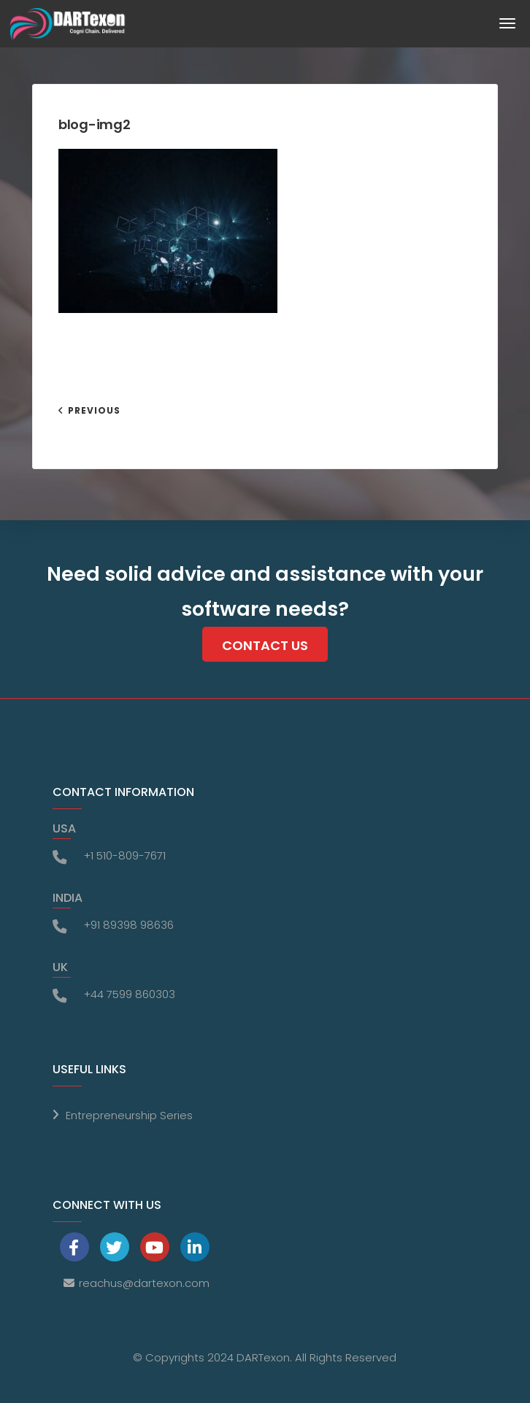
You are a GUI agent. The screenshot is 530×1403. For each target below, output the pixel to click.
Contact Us (265, 645)
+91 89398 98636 (128, 924)
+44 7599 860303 (129, 994)
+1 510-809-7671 (124, 855)
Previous (94, 410)
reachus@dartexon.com (144, 1283)
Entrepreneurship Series (129, 1115)
